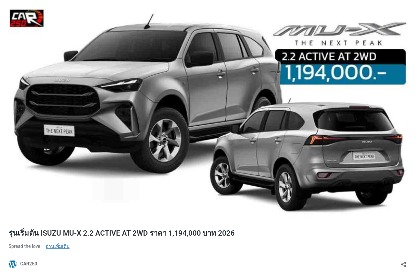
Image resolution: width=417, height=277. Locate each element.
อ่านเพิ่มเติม (58, 246)
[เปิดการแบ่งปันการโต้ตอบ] (403, 262)
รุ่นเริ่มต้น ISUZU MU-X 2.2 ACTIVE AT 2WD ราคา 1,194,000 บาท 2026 (122, 233)
